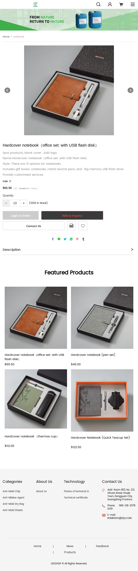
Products (70, 552)
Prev (7, 90)
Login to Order (21, 215)
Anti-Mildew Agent (13, 498)
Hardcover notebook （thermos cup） (32, 436)
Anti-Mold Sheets (13, 510)
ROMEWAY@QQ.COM (119, 518)
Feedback (102, 546)
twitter (65, 239)
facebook (53, 239)
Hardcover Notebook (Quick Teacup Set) (100, 438)
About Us (41, 491)
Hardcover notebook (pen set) (93, 355)
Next (130, 90)
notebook (18, 37)
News (69, 546)
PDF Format (71, 225)
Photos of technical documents (82, 491)
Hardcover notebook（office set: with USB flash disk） (34, 357)
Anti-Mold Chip (11, 491)
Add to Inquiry (72, 215)
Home (6, 37)
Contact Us (33, 226)
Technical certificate (76, 498)
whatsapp (71, 239)
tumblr (83, 239)
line (59, 239)
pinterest (77, 239)
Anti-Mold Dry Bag (13, 504)
